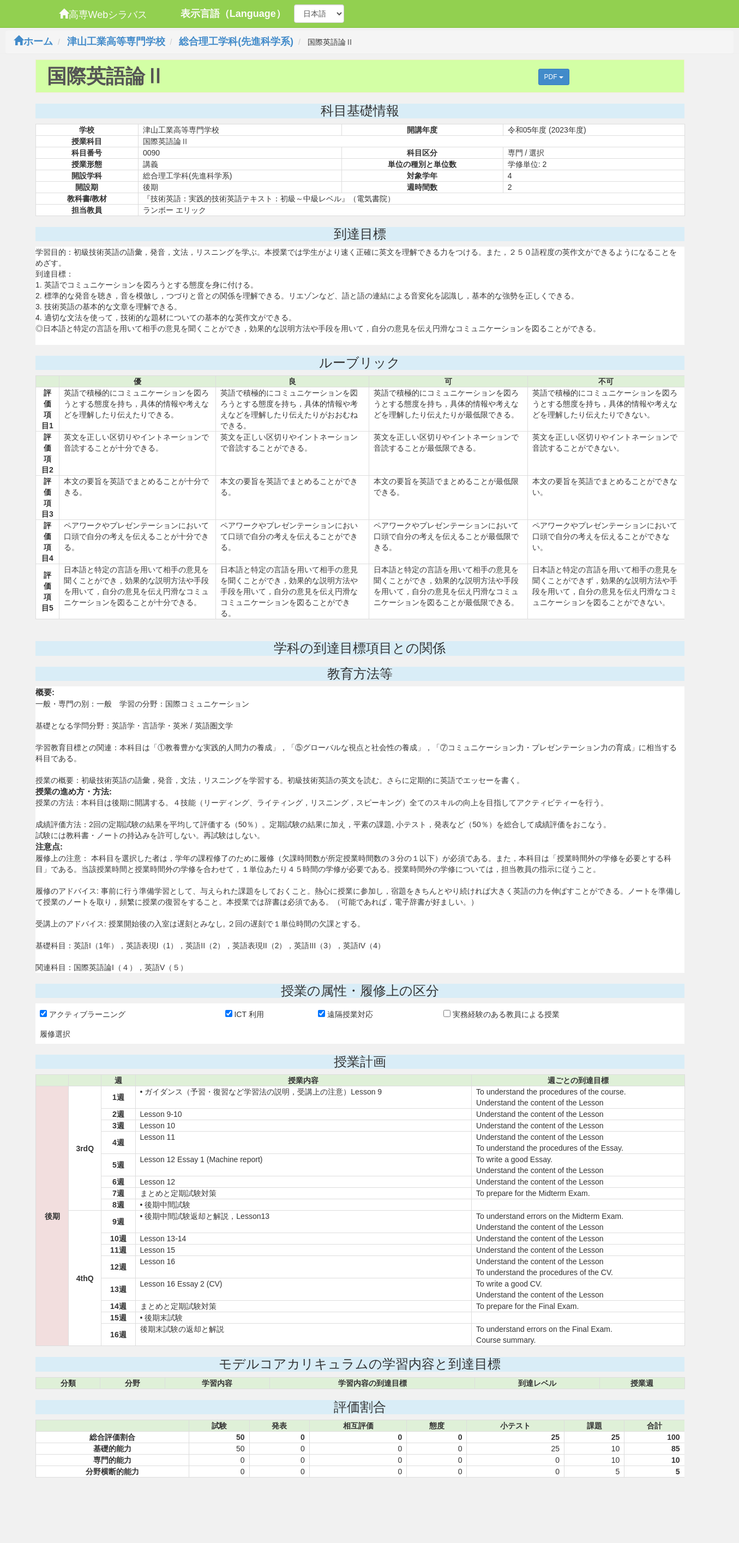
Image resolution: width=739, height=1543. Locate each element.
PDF (553, 77)
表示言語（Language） (233, 13)
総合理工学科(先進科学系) (236, 41)
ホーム (33, 41)
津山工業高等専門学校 (116, 41)
